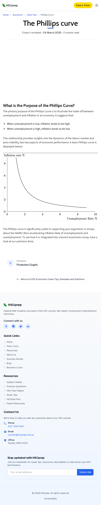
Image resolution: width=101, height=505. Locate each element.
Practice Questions (15, 386)
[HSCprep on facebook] (6, 326)
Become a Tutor (13, 367)
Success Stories (13, 359)
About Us (10, 355)
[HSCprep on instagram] (13, 326)
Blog (7, 363)
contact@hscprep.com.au (21, 435)
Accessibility (50, 498)
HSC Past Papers (14, 390)
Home (6, 14)
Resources (11, 350)
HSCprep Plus (12, 399)
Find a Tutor (11, 346)
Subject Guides (13, 382)
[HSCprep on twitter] (20, 326)
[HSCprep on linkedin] (28, 326)
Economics (18, 14)
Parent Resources (14, 403)
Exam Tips (31, 14)
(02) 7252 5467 (16, 426)
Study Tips (10, 395)
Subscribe (85, 472)
